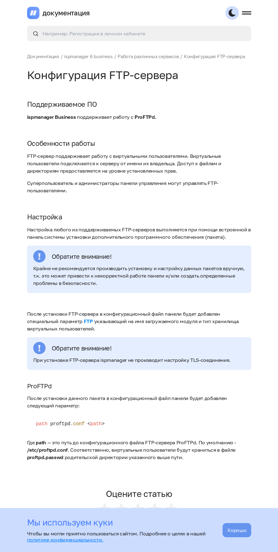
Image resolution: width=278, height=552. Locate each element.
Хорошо (236, 530)
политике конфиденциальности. (65, 540)
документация (66, 13)
